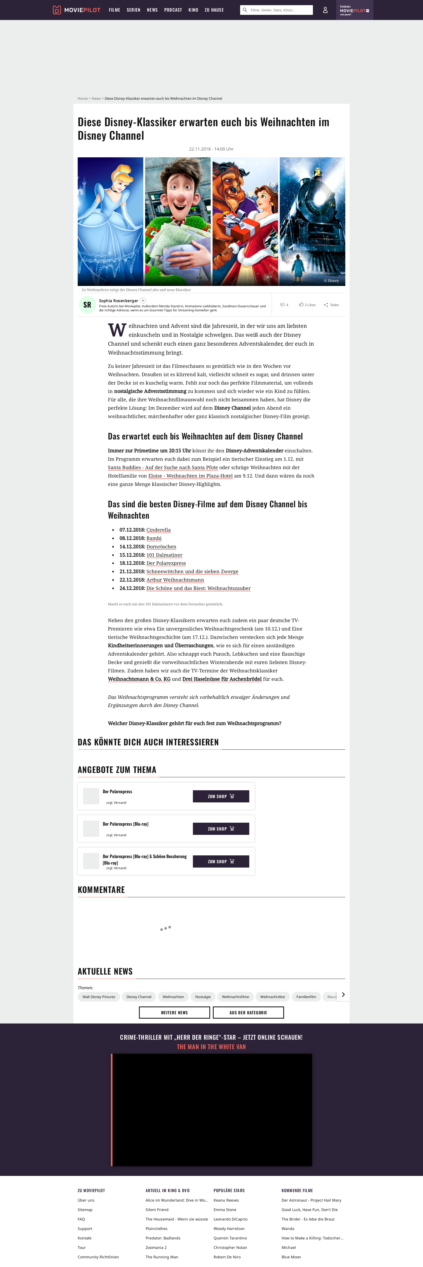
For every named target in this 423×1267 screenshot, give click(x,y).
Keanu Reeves (226, 1200)
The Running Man (162, 1256)
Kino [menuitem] (193, 9)
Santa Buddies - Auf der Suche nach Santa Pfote (163, 467)
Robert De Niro (227, 1256)
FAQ (81, 1219)
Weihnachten (173, 996)
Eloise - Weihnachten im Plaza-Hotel (190, 475)
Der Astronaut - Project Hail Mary (311, 1200)
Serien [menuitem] (134, 9)
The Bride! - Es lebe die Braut (308, 1219)
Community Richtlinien (98, 1256)
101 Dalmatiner (164, 555)
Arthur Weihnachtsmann (175, 579)
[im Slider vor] (343, 994)
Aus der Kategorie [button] (248, 1012)
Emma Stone (225, 1209)
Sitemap (85, 1209)
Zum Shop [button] (221, 796)
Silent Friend (157, 1209)
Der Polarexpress (166, 563)
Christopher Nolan (230, 1247)
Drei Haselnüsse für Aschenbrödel (222, 679)
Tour (82, 1247)
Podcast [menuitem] (173, 9)
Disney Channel (139, 996)
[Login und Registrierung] (325, 10)
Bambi (154, 538)
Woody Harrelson (229, 1228)
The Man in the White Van (211, 1047)
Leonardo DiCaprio (230, 1219)
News (96, 98)
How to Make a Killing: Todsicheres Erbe (313, 1238)
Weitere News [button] (174, 1012)
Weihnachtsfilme (235, 996)
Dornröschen (161, 546)
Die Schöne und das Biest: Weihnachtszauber (198, 588)
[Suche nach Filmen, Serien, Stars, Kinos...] (276, 10)
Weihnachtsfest (272, 996)
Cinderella (158, 529)
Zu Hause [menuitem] (214, 9)
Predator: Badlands (163, 1238)
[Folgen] (143, 301)
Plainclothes (157, 1228)
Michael (289, 1247)
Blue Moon (291, 1256)
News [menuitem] (152, 9)
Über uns (86, 1200)
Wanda (288, 1228)
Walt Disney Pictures (99, 996)
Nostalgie (203, 996)
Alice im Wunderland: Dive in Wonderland (177, 1200)
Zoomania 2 (156, 1247)
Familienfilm (306, 996)
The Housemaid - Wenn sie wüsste (177, 1219)
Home (83, 98)
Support (85, 1228)
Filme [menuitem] (114, 9)
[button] (307, 305)
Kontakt (84, 1238)
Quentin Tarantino (230, 1238)
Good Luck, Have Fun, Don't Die (310, 1209)
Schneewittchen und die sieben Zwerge (192, 571)
